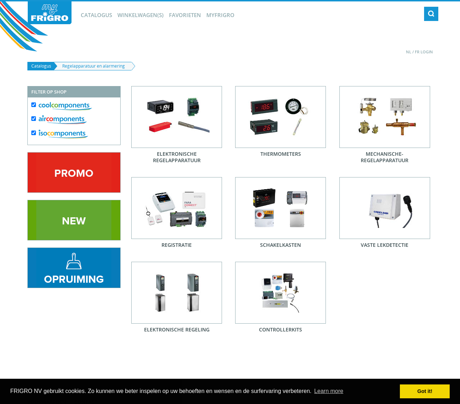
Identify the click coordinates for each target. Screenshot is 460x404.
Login (427, 51)
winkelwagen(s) (140, 14)
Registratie (177, 244)
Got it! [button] (424, 391)
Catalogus (96, 14)
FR (417, 51)
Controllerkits (280, 329)
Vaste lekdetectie (384, 244)
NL (408, 51)
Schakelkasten (280, 244)
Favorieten (185, 14)
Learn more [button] (328, 391)
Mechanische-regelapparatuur (384, 157)
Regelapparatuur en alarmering (93, 66)
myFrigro (220, 14)
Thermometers (280, 153)
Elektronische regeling (177, 329)
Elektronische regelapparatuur (177, 157)
